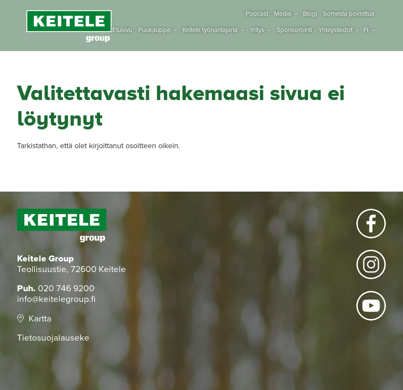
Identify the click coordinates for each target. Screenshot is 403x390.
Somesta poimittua (348, 13)
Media (282, 13)
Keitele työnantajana (210, 30)
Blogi (310, 13)
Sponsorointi (294, 30)
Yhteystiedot (335, 30)
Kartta (40, 318)
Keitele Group (68, 26)
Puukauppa (154, 30)
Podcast (257, 13)
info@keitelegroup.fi (56, 299)
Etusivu (122, 30)
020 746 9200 (66, 288)
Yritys (257, 30)
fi (366, 30)
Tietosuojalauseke (53, 338)
